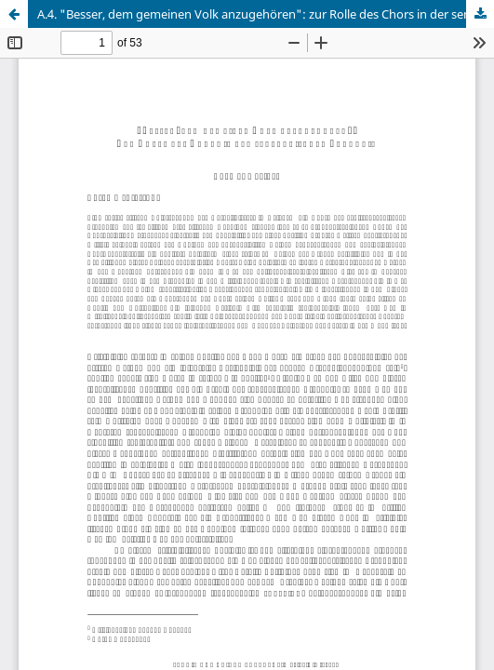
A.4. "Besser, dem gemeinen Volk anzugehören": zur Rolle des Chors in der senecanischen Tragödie (265, 14)
